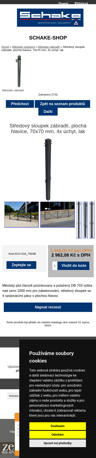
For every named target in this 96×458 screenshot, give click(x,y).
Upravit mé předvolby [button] (57, 443)
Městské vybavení (23, 46)
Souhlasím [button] (58, 426)
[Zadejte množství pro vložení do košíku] (54, 266)
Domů (63, 3)
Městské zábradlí (49, 46)
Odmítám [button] (58, 434)
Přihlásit (81, 3)
